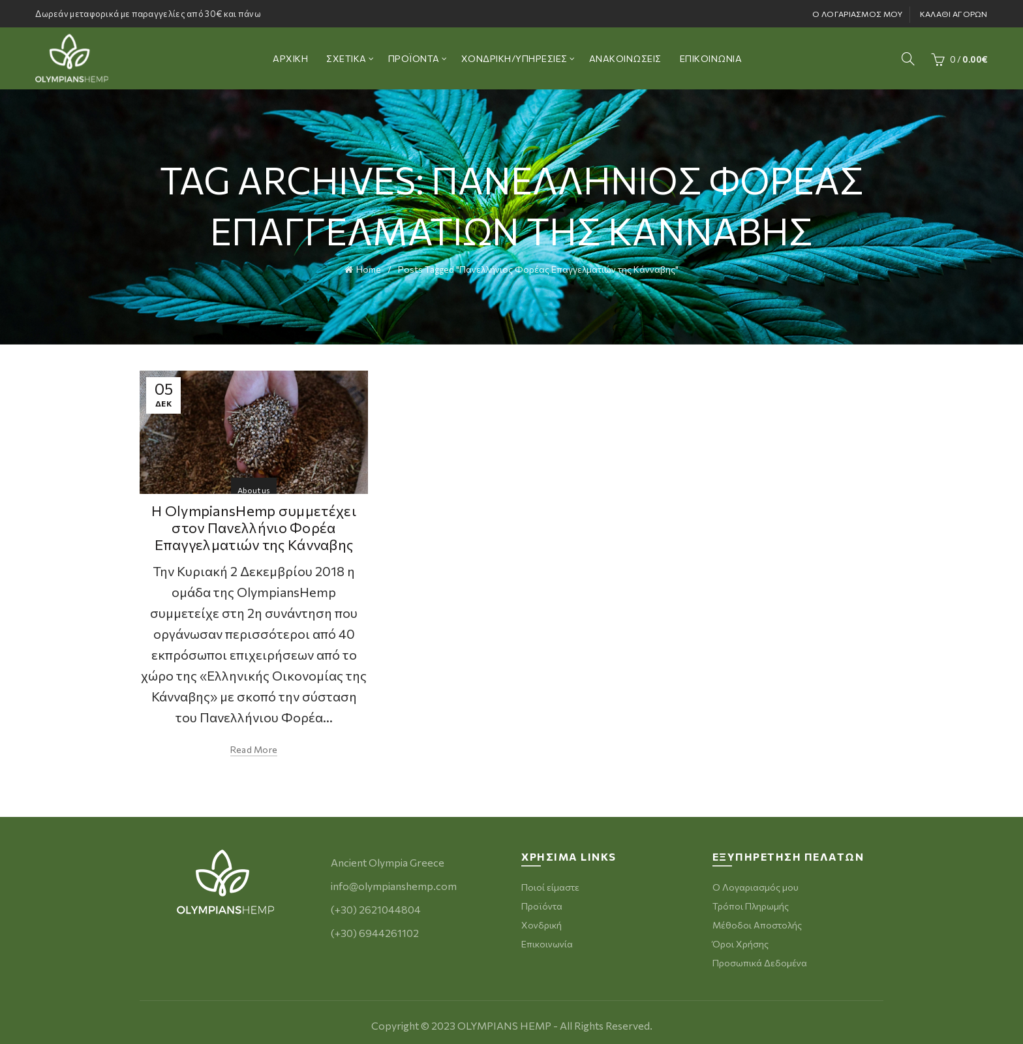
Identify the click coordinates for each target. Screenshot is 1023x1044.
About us (253, 485)
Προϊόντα (541, 902)
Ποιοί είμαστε (550, 883)
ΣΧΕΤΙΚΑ (346, 58)
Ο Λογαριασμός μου (755, 883)
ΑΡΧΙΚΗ (290, 58)
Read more (254, 745)
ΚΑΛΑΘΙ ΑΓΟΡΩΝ (954, 13)
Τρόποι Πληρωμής (750, 902)
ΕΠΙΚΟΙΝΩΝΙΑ (711, 58)
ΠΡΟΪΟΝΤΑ (414, 58)
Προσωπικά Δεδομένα (759, 958)
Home (368, 267)
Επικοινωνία (547, 939)
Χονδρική (541, 921)
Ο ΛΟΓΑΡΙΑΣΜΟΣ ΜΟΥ (857, 13)
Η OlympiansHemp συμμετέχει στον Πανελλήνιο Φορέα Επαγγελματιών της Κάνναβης (253, 523)
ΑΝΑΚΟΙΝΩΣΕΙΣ (625, 58)
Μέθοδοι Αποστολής (757, 921)
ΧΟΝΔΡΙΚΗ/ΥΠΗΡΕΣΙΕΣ (514, 58)
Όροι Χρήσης (740, 939)
